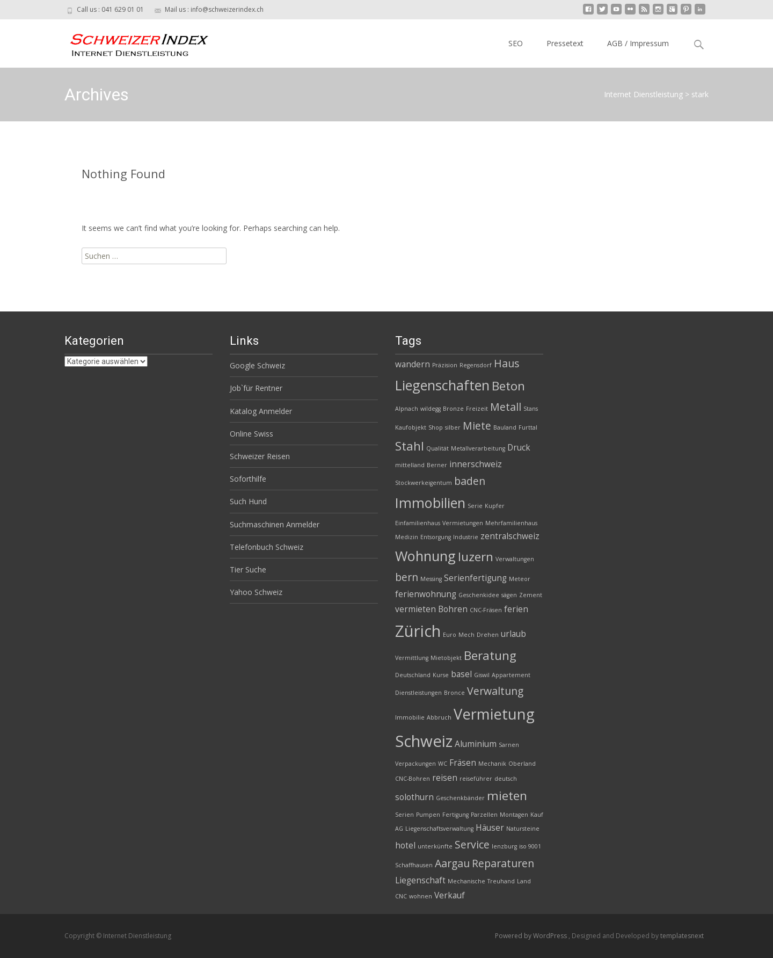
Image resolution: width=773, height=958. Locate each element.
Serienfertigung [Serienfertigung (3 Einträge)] (475, 578)
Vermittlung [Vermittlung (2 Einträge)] (411, 658)
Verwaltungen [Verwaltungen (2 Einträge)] (514, 559)
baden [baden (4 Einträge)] (469, 481)
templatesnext (682, 935)
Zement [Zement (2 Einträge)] (530, 595)
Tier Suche (248, 569)
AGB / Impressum (638, 43)
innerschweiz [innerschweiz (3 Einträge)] (475, 464)
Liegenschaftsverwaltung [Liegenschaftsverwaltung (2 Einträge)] (439, 828)
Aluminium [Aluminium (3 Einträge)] (476, 744)
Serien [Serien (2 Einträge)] (404, 814)
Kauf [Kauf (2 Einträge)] (536, 814)
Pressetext (565, 43)
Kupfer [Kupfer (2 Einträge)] (495, 506)
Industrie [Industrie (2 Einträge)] (465, 537)
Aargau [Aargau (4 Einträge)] (452, 863)
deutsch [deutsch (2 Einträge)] (505, 778)
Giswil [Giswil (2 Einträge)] (482, 675)
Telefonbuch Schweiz (266, 547)
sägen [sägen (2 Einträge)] (509, 595)
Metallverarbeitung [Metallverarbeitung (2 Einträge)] (478, 448)
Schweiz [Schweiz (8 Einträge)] (424, 741)
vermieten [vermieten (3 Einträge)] (415, 609)
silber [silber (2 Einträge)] (453, 427)
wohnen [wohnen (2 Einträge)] (420, 896)
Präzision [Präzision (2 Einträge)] (444, 365)
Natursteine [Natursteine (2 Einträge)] (522, 828)
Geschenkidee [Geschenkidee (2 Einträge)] (478, 595)
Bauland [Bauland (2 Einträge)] (504, 427)
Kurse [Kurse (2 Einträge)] (441, 675)
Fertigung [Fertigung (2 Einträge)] (455, 814)
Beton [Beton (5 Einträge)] (508, 386)
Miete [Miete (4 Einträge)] (477, 425)
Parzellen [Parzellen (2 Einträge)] (484, 814)
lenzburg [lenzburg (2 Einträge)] (504, 846)
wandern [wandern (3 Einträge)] (412, 364)
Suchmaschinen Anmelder (274, 524)
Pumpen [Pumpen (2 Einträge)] (428, 814)
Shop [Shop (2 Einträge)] (435, 427)
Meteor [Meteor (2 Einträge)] (519, 579)
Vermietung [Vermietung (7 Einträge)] (494, 714)
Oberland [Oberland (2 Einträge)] (522, 763)
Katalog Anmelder (261, 411)
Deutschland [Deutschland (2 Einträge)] (413, 675)
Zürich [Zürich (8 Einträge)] (418, 631)
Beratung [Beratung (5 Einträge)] (490, 655)
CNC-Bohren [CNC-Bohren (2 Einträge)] (412, 778)
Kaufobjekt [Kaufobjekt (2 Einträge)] (410, 427)
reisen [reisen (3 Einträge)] (444, 777)
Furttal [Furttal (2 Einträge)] (528, 427)
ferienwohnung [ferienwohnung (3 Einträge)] (425, 594)
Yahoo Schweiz (256, 592)
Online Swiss (251, 434)
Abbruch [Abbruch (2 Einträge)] (439, 717)
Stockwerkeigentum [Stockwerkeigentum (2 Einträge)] (423, 483)
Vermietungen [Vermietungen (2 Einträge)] (462, 523)
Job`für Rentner (256, 388)
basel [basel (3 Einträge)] (461, 674)
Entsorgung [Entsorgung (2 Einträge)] (435, 537)
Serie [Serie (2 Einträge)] (475, 506)
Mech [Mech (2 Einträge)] (466, 634)
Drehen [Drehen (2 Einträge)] (488, 634)
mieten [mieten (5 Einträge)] (507, 795)
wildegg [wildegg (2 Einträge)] (430, 408)
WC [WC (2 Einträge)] (442, 763)
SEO (515, 43)
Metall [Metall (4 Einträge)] (505, 407)
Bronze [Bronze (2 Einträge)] (453, 408)
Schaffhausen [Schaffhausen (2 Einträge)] (414, 865)
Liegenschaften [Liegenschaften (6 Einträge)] (442, 385)
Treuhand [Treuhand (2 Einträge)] (501, 881)
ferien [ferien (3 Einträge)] (516, 609)
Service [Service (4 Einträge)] (472, 844)
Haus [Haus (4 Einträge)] (506, 363)
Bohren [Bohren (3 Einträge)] (453, 609)
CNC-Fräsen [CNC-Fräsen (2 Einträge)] (486, 610)
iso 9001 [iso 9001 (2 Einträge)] (530, 846)
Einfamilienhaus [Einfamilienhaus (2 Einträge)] (417, 523)
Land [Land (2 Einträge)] (524, 881)
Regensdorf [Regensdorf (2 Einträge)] (476, 365)
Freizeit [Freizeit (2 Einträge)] (477, 408)
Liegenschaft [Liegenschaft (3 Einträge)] (420, 880)
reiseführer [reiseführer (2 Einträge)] (476, 778)
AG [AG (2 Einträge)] (399, 828)
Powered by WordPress (531, 935)
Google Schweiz (257, 365)
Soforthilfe (248, 479)
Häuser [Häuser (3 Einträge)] (490, 827)
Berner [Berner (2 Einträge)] (437, 465)
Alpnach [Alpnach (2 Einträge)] (406, 408)
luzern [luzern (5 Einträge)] (475, 556)
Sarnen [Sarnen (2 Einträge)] (509, 745)
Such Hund (248, 501)
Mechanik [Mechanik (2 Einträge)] (492, 763)
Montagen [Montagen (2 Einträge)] (514, 814)
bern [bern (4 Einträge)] (406, 577)
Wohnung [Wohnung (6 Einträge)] (425, 556)
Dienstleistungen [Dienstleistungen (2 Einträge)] (418, 692)
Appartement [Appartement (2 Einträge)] (511, 675)
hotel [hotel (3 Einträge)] (405, 845)
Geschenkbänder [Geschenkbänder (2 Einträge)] (460, 798)
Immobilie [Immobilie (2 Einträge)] (410, 717)
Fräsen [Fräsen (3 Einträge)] (462, 762)
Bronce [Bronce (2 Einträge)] (454, 692)
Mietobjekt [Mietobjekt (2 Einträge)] (446, 658)
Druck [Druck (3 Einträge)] (518, 447)
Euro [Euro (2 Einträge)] (449, 634)
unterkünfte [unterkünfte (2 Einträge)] (435, 846)
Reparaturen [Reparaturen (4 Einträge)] (503, 863)
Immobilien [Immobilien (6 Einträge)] (430, 502)
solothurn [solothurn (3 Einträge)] (414, 797)
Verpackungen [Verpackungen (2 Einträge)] (415, 763)
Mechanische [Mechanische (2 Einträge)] (466, 881)
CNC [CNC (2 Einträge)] (401, 896)
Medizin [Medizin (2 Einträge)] (406, 537)
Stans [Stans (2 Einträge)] (530, 408)
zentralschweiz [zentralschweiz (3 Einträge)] (509, 536)
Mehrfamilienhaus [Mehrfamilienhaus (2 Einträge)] (511, 523)
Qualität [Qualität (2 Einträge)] (437, 448)
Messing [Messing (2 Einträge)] (431, 579)
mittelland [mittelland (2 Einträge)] (410, 465)
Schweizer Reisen (260, 456)
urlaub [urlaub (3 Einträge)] (513, 634)
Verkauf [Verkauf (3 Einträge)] (449, 895)
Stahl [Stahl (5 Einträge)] (409, 446)
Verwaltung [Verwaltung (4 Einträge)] (495, 691)
